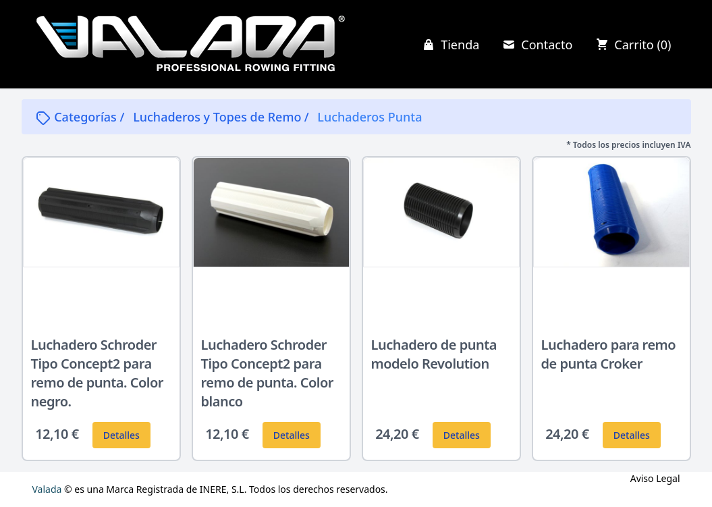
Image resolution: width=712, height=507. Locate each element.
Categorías (77, 117)
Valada (47, 489)
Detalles (121, 435)
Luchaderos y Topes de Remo (217, 117)
